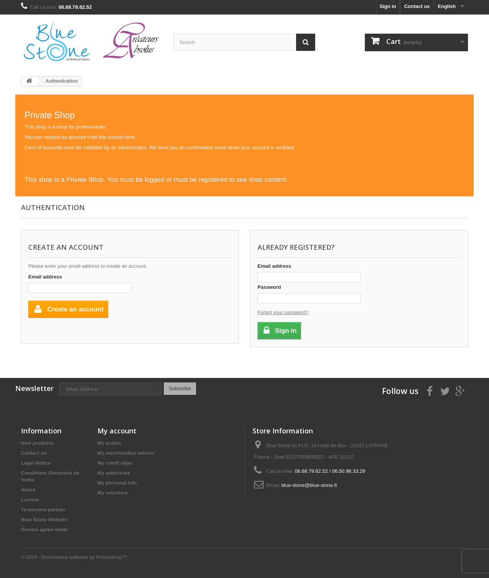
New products (37, 443)
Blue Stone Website (44, 520)
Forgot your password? (282, 312)
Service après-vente (44, 529)
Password (269, 287)
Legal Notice (35, 463)
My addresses (113, 473)
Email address (45, 277)
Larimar (30, 500)
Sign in (388, 6)
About (28, 490)
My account (116, 430)
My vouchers (112, 493)
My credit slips (114, 463)
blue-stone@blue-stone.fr (309, 485)
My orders (109, 443)
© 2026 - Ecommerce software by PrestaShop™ (74, 557)
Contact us (417, 6)
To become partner (43, 510)
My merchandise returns (126, 453)
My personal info (117, 483)
